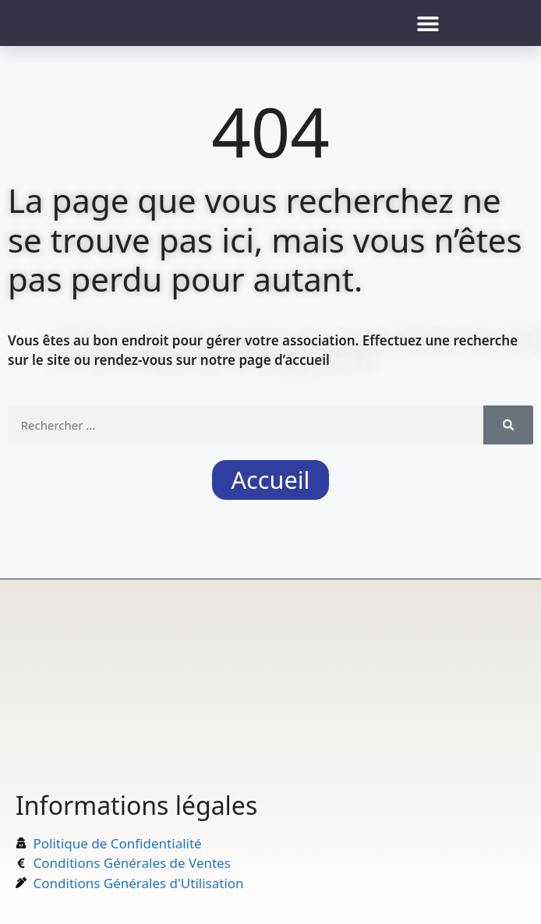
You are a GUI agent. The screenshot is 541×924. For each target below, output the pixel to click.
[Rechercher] (508, 424)
